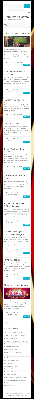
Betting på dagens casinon (16, 33)
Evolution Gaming (9, 363)
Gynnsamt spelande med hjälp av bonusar (15, 377)
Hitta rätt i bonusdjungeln (16, 285)
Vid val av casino (12, 123)
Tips (22, 63)
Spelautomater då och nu (10, 366)
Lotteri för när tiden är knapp (11, 372)
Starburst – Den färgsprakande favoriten (14, 335)
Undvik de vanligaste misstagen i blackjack (15, 380)
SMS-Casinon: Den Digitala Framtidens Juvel (15, 341)
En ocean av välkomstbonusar (12, 369)
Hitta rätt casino (12, 260)
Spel (19, 63)
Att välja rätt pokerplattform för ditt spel (14, 333)
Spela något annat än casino (11, 360)
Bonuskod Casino (16, 17)
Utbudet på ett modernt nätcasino (12, 352)
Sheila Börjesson (10, 63)
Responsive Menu (29, 12)
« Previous (7, 323)
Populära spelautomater (10, 349)
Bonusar (7, 194)
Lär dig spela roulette (14, 100)
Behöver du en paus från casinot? (12, 344)
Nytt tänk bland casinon (10, 374)
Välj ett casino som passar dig (11, 346)
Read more (26, 64)
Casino (6, 91)
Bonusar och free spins (10, 385)
